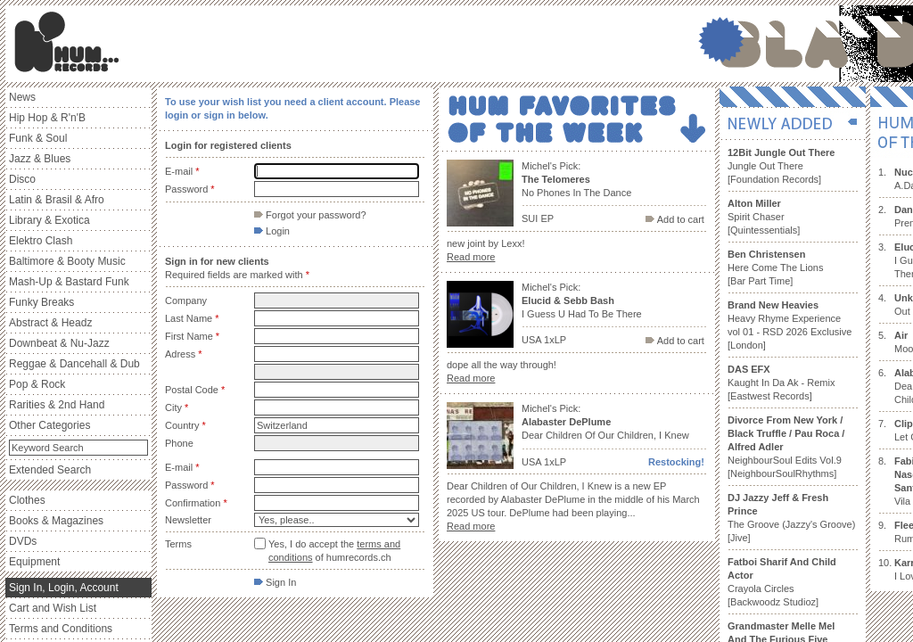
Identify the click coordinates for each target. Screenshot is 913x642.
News (22, 97)
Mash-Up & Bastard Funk (69, 282)
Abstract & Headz (50, 323)
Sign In (275, 582)
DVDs (23, 541)
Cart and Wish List (52, 608)
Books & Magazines (56, 520)
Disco (22, 179)
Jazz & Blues (39, 158)
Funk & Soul (38, 138)
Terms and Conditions (60, 628)
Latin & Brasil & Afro (56, 199)
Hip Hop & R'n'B (47, 117)
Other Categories (49, 425)
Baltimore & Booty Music (67, 261)
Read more (471, 256)
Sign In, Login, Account (64, 587)
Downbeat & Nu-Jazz (59, 343)
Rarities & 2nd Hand (56, 405)
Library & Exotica (49, 220)
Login (272, 231)
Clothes (27, 500)
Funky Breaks (41, 302)
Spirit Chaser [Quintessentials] (764, 216)
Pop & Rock (37, 384)
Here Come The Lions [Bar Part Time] (775, 267)
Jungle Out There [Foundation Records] (781, 166)
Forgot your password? (310, 215)
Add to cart (675, 219)
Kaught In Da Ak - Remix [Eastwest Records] (781, 382)
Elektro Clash (40, 241)
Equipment (34, 562)
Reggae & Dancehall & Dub (74, 364)
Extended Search (50, 470)
